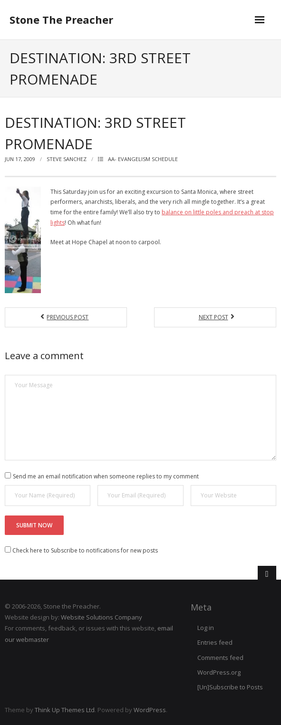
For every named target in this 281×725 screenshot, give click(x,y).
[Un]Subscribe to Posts (230, 687)
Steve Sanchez (67, 158)
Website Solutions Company (101, 617)
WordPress (150, 710)
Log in (205, 627)
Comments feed (220, 657)
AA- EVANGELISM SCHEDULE (143, 158)
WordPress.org (219, 672)
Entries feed (215, 642)
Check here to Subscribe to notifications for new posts (81, 550)
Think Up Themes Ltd (65, 710)
